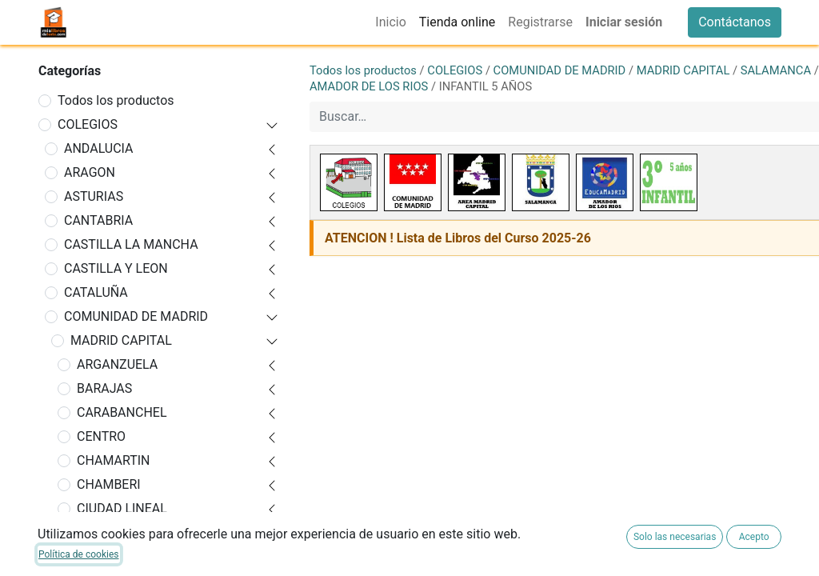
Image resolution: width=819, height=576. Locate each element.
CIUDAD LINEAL (122, 508)
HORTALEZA (112, 556)
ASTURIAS (93, 196)
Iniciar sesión (623, 22)
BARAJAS (104, 388)
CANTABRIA (98, 220)
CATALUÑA (96, 292)
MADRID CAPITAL (121, 340)
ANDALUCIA (99, 148)
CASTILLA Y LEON (116, 268)
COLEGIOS (88, 124)
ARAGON (89, 172)
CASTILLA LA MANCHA (131, 244)
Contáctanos (734, 22)
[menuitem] (390, 22)
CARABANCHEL (122, 412)
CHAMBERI (109, 484)
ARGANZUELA (117, 364)
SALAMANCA (776, 70)
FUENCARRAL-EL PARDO (147, 532)
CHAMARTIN (113, 460)
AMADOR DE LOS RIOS (369, 86)
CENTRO (101, 436)
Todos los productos (116, 100)
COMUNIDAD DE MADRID (136, 316)
